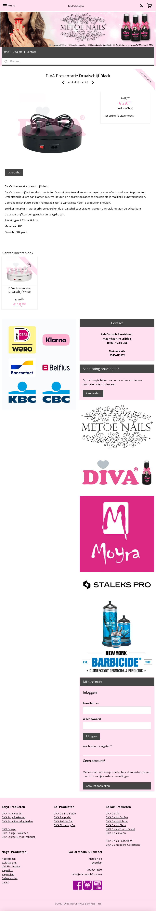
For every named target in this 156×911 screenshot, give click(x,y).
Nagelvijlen (8, 874)
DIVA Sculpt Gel (62, 817)
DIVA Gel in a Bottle (65, 813)
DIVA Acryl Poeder (12, 813)
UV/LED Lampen (11, 866)
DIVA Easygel (9, 829)
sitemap (91, 903)
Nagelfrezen (9, 858)
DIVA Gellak (112, 813)
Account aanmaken (98, 786)
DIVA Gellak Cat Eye (117, 817)
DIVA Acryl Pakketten (13, 817)
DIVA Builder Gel (63, 821)
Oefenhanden (9, 878)
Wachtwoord (92, 719)
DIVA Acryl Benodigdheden (17, 821)
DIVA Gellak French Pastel (120, 829)
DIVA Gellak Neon (116, 833)
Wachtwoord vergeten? (97, 746)
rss (99, 903)
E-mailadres (91, 703)
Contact (31, 52)
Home (5, 52)
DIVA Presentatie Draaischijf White (19, 290)
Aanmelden (93, 393)
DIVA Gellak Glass (116, 825)
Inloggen (91, 736)
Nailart (5, 882)
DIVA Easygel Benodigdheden (19, 837)
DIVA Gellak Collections (119, 841)
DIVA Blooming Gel (64, 825)
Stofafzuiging (9, 862)
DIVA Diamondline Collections (123, 844)
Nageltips (7, 870)
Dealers (18, 52)
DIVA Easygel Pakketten (15, 833)
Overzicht (14, 172)
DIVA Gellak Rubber (117, 821)
